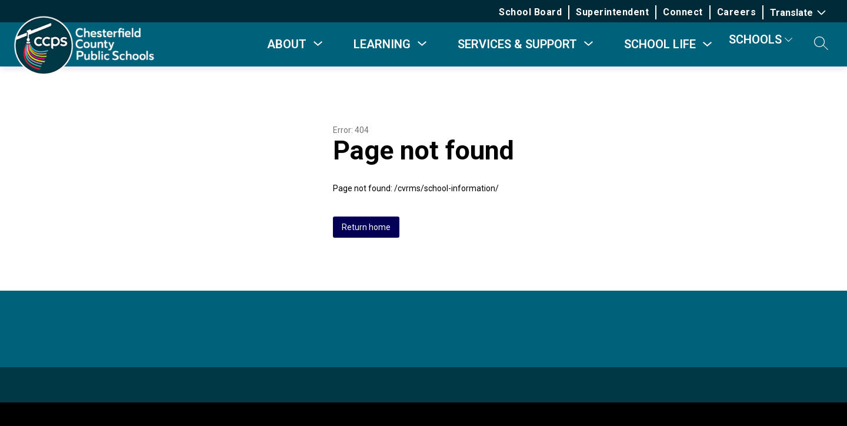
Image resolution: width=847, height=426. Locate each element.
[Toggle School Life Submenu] (708, 44)
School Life (660, 44)
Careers (736, 12)
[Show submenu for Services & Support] (517, 44)
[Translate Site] (799, 12)
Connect (683, 12)
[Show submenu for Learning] (382, 44)
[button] (821, 44)
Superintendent (612, 12)
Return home (366, 227)
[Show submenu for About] (286, 44)
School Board (530, 12)
